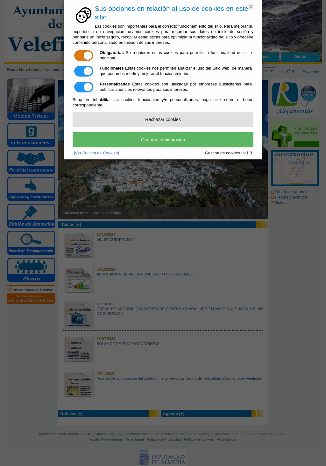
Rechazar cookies (163, 119)
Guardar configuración (163, 139)
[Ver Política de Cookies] (96, 153)
